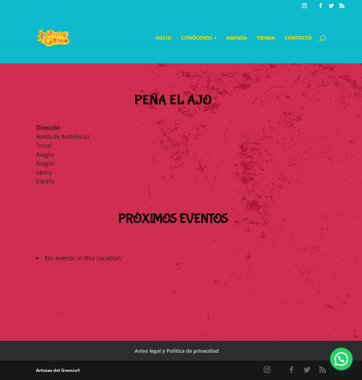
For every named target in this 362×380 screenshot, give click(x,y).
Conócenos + (199, 38)
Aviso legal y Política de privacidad (177, 350)
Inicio (163, 38)
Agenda (236, 38)
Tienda (266, 38)
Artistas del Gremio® (58, 370)
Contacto (298, 38)
